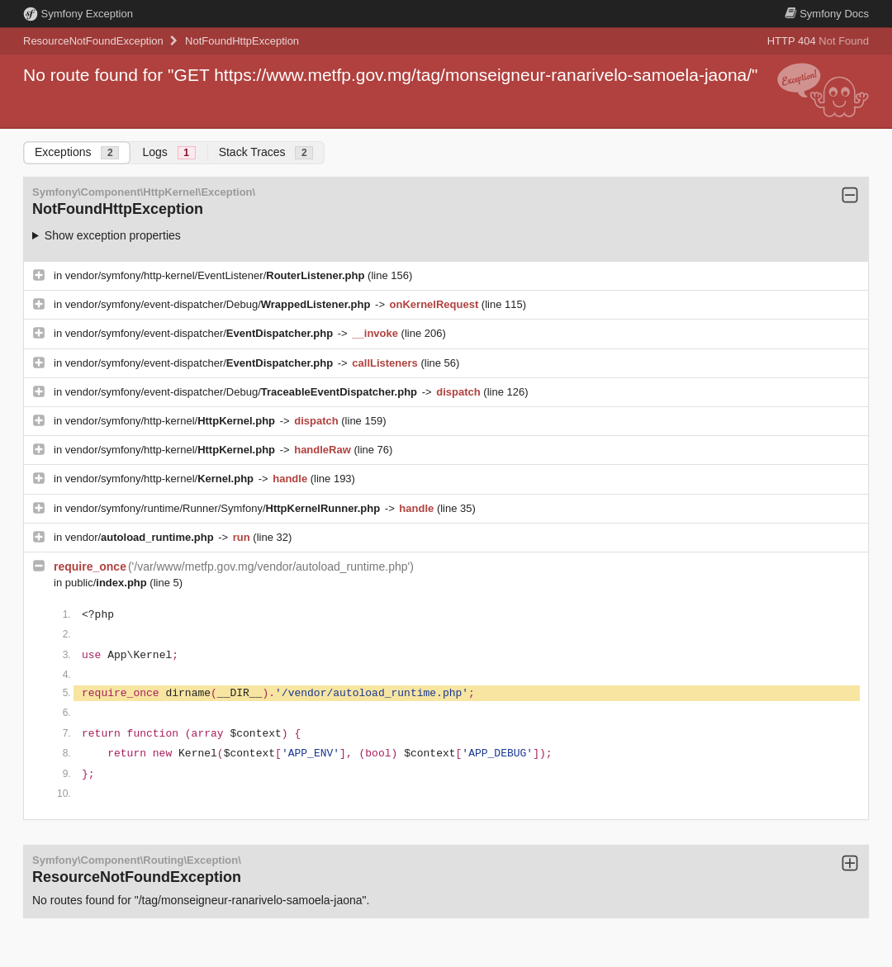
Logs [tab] (168, 152)
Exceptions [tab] (77, 152)
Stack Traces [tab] (266, 152)
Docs (827, 13)
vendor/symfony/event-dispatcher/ (200, 333)
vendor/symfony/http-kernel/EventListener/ (216, 275)
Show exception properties (113, 235)
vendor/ (141, 537)
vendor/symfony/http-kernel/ (171, 421)
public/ (107, 582)
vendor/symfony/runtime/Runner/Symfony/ (224, 508)
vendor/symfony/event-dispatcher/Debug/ (219, 304)
